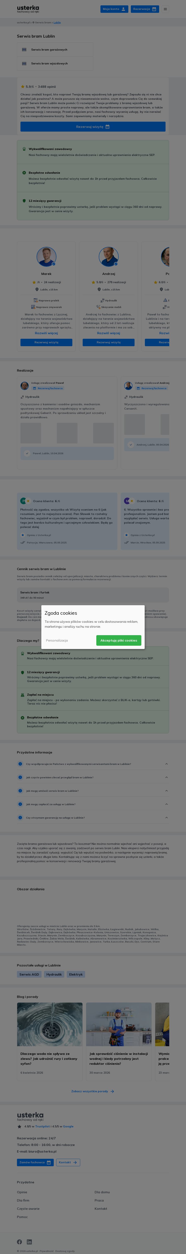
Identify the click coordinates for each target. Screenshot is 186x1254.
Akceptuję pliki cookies (118, 640)
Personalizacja (57, 640)
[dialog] (93, 627)
